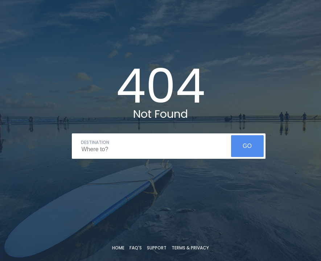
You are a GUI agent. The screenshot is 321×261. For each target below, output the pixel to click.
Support (156, 248)
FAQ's (135, 248)
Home (118, 248)
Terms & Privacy (190, 248)
